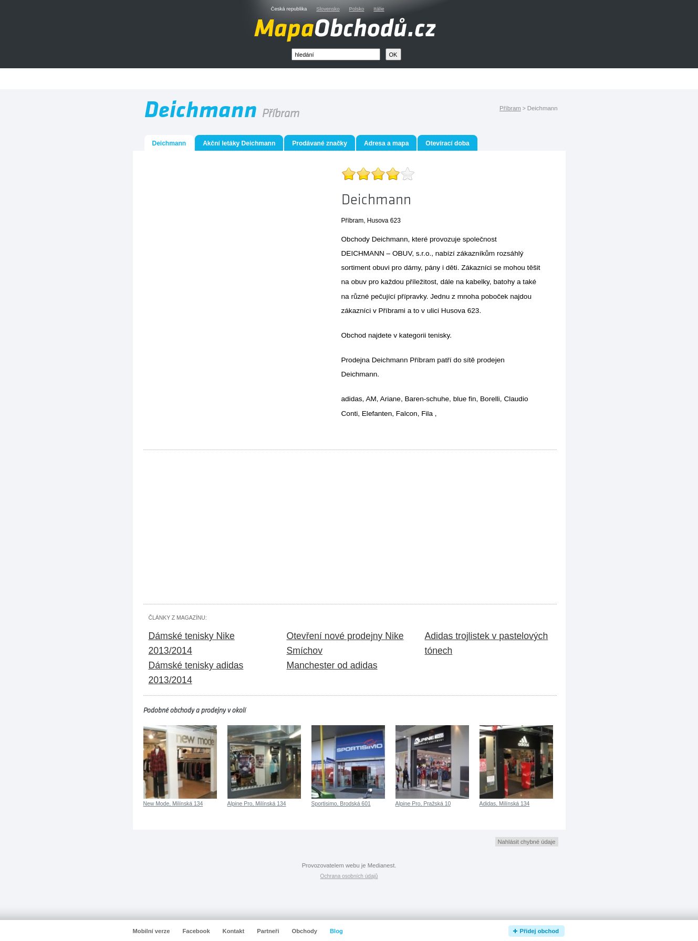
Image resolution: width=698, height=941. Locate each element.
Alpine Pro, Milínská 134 (256, 804)
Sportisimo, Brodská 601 (341, 804)
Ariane (390, 399)
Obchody (304, 931)
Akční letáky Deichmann (239, 143)
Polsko (356, 9)
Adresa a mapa (386, 143)
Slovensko (327, 9)
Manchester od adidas (332, 665)
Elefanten (377, 413)
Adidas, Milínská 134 (505, 804)
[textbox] (335, 54)
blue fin (464, 399)
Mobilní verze (151, 931)
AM (371, 399)
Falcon (407, 413)
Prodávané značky (319, 143)
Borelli (490, 399)
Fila (427, 413)
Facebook (196, 931)
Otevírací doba (447, 143)
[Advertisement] (361, 79)
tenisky (439, 335)
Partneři (268, 931)
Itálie (378, 9)
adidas (351, 399)
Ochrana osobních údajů (349, 876)
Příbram (510, 108)
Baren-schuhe (426, 399)
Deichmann (359, 374)
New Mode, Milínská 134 (173, 804)
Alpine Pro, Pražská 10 (423, 804)
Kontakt (234, 931)
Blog (336, 931)
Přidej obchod (539, 931)
